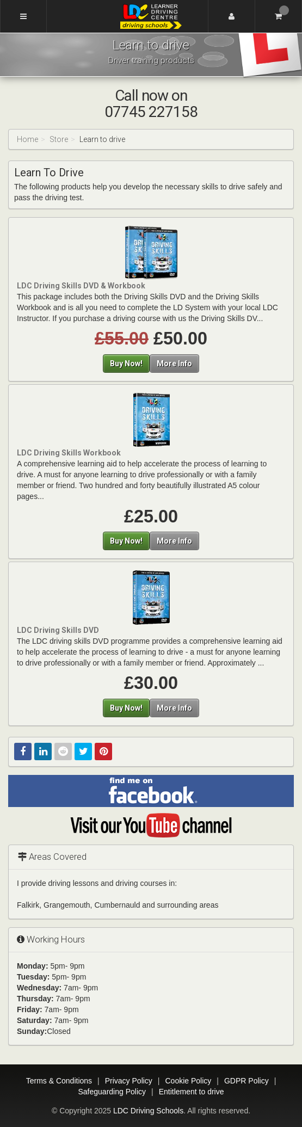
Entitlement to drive (191, 1091)
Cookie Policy (188, 1080)
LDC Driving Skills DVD (58, 630)
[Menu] (23, 16)
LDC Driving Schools (148, 1110)
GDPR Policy (246, 1080)
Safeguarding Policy (112, 1091)
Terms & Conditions (59, 1080)
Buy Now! (126, 363)
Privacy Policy (128, 1080)
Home (27, 139)
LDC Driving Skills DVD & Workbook (81, 285)
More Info (174, 363)
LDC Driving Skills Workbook (69, 452)
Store (59, 139)
